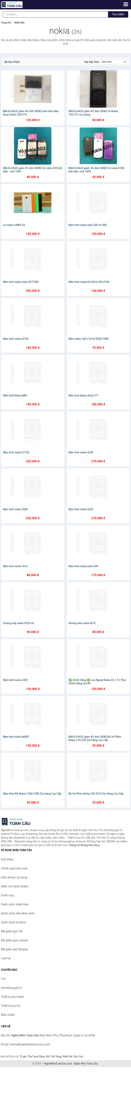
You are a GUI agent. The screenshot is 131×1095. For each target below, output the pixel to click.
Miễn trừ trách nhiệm (15, 886)
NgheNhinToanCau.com (58, 1063)
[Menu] (125, 4)
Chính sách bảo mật (14, 868)
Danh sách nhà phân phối (17, 913)
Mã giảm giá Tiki (12, 931)
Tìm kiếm (118, 14)
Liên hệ (5, 958)
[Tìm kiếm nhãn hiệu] (55, 14)
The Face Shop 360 (38, 1056)
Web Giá (67, 1056)
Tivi (3, 979)
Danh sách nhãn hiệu (15, 904)
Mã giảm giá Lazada (14, 940)
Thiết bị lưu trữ (10, 1006)
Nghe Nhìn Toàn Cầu (86, 1063)
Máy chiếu (7, 1015)
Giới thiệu (7, 859)
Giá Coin (78, 1056)
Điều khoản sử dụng (14, 877)
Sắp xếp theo (91, 61)
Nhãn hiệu (19, 22)
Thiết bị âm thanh (12, 997)
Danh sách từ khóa (13, 922)
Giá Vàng (56, 1056)
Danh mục (7, 895)
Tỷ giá (23, 1056)
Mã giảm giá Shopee (14, 949)
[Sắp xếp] (114, 62)
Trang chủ (6, 22)
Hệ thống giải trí (11, 988)
